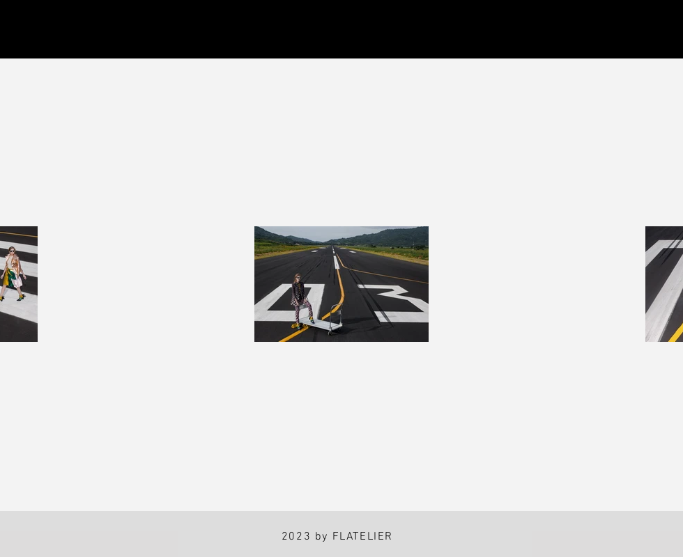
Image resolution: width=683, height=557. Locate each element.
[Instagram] (29, 29)
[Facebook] (94, 29)
